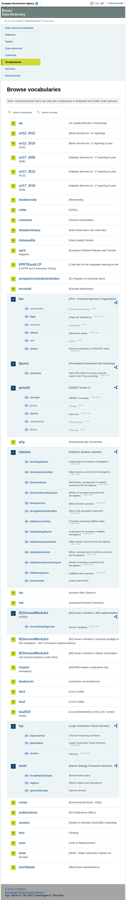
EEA (21, 3)
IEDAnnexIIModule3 (33, 639)
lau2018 (25, 711)
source (34, 413)
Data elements (13, 48)
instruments (37, 580)
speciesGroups (39, 790)
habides (25, 452)
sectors (34, 753)
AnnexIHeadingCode (42, 626)
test (21, 832)
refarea (34, 332)
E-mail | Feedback (15, 888)
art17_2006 (27, 157)
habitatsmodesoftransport (45, 562)
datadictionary (29, 230)
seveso (24, 822)
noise (23, 802)
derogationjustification (43, 510)
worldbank (27, 867)
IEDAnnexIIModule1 (33, 613)
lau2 (22, 701)
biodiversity (28, 199)
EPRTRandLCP (30, 264)
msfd (22, 766)
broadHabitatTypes (41, 775)
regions (34, 782)
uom (22, 843)
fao (21, 299)
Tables (9, 41)
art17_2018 (27, 185)
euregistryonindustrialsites (39, 278)
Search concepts (49, 112)
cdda (22, 210)
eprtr (22, 250)
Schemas (10, 55)
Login (96, 3)
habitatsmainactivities (43, 541)
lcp (21, 726)
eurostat (25, 288)
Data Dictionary (32, 21)
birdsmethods (38, 482)
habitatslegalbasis (41, 531)
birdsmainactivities (41, 472)
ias (21, 592)
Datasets (10, 34)
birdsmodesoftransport (44, 492)
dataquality (27, 240)
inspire (24, 667)
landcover (26, 681)
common (25, 220)
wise (22, 853)
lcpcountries (37, 735)
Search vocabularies (22, 112)
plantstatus (36, 742)
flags (33, 316)
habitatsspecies (39, 572)
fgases (24, 363)
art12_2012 (27, 133)
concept (34, 397)
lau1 (22, 691)
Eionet (20, 21)
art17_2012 (27, 171)
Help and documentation (19, 27)
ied (21, 602)
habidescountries (40, 521)
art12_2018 (27, 143)
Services (10, 68)
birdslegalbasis (39, 461)
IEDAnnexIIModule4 (33, 653)
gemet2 (24, 387)
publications (28, 812)
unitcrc (34, 348)
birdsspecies (37, 503)
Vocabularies (13, 62)
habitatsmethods (40, 552)
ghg (22, 442)
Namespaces (13, 75)
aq (21, 123)
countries (35, 373)
